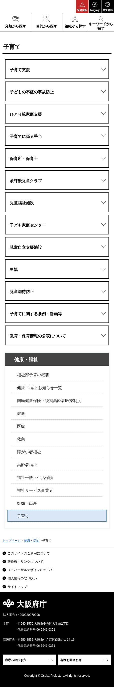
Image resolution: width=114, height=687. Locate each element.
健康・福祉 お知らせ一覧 (39, 388)
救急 (21, 439)
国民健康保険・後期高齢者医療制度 (49, 400)
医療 (21, 426)
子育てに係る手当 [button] (26, 136)
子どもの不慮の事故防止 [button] (32, 92)
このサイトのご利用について (29, 553)
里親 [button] (14, 269)
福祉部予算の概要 (33, 375)
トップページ (12, 540)
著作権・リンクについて (25, 561)
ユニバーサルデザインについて (30, 570)
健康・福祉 (26, 359)
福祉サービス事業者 (35, 490)
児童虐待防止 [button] (22, 292)
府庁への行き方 (15, 660)
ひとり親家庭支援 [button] (26, 114)
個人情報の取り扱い (22, 578)
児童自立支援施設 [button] (26, 247)
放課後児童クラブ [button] (26, 181)
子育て (23, 516)
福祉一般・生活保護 (35, 477)
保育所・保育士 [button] (24, 158)
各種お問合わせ (70, 660)
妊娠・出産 (27, 503)
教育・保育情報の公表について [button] (38, 336)
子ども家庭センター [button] (28, 225)
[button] (82, 6)
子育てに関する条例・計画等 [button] (36, 314)
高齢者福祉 (27, 465)
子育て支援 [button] (20, 70)
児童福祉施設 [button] (22, 203)
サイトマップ (17, 587)
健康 (21, 413)
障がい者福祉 (29, 452)
